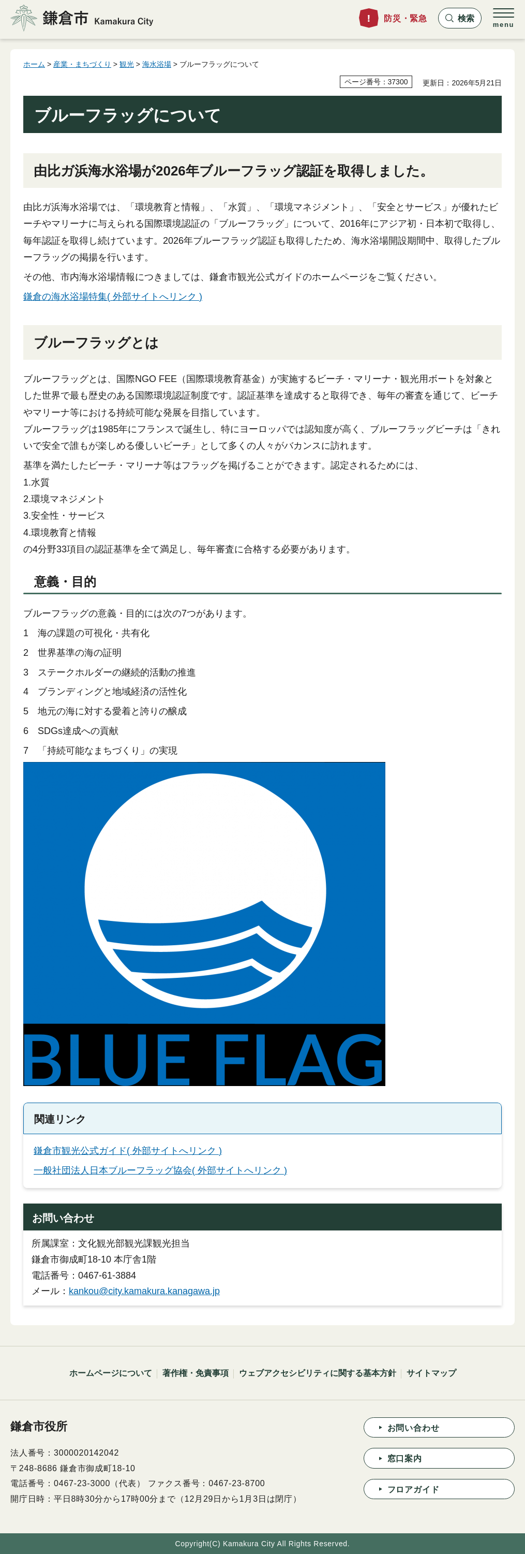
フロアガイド (413, 1489)
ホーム (34, 64)
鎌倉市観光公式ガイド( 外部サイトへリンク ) (128, 1151)
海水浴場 (156, 64)
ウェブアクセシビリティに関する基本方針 (317, 1373)
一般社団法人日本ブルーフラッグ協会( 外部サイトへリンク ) (160, 1170)
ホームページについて (110, 1373)
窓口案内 (404, 1458)
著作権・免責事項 (195, 1373)
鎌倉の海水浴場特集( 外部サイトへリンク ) (112, 296)
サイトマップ (431, 1373)
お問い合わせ (413, 1428)
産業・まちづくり (82, 64)
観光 (126, 64)
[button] (460, 18)
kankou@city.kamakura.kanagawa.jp (144, 1291)
